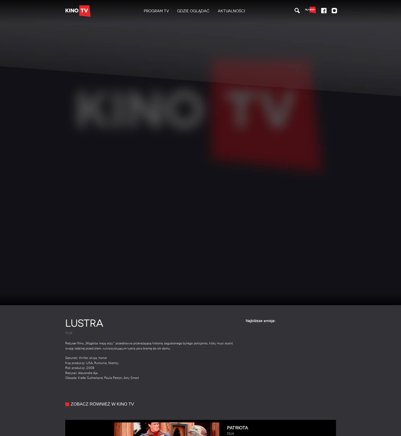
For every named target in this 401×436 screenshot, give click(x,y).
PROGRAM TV (156, 11)
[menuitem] (156, 11)
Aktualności (231, 11)
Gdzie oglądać (193, 11)
